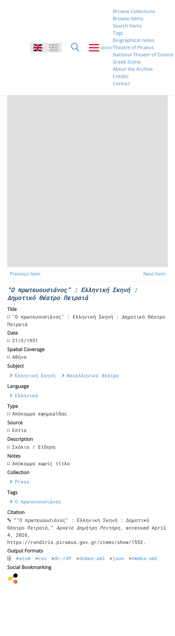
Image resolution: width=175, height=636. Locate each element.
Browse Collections (134, 11)
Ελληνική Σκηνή (35, 375)
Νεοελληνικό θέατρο (93, 375)
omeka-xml (145, 558)
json (118, 558)
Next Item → (157, 274)
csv (42, 558)
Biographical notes (133, 40)
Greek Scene (127, 62)
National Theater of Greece (143, 55)
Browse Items (128, 18)
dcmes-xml (92, 558)
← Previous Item (22, 274)
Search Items (127, 26)
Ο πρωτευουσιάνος (38, 501)
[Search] (75, 48)
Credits (121, 76)
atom (25, 558)
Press (22, 481)
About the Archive (133, 69)
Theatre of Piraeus (133, 47)
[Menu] (98, 48)
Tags (118, 33)
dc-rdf (63, 558)
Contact (121, 83)
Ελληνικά (26, 395)
